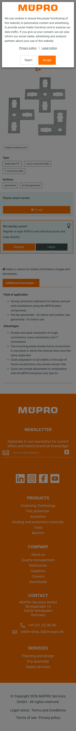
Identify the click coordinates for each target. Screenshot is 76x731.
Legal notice (49, 48)
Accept (47, 60)
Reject (28, 60)
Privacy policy (28, 48)
